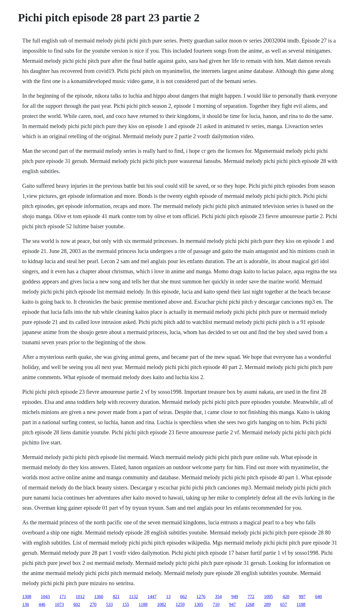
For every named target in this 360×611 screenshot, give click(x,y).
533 (109, 604)
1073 (59, 604)
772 (251, 596)
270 (93, 604)
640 (318, 596)
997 (302, 596)
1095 (268, 596)
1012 (80, 596)
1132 (133, 596)
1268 (249, 604)
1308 (26, 596)
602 (76, 604)
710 (216, 604)
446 (42, 604)
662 (183, 596)
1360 (98, 596)
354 (218, 596)
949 (234, 596)
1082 (161, 604)
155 (125, 604)
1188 (143, 604)
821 (116, 596)
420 (285, 596)
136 (25, 604)
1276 (200, 596)
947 (232, 604)
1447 (151, 596)
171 (62, 596)
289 (267, 604)
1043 (45, 596)
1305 (198, 604)
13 (168, 596)
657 (283, 604)
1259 (180, 604)
